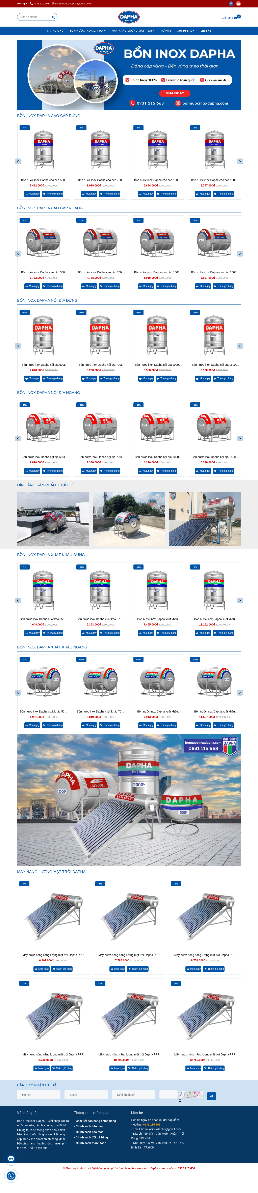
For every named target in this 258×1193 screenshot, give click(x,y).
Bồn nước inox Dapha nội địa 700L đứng (101, 365)
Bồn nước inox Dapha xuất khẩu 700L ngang (101, 712)
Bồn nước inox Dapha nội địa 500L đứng (44, 365)
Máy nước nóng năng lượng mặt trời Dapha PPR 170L (205, 955)
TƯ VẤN (165, 30)
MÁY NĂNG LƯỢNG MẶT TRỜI (133, 30)
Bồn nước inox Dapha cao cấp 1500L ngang (214, 272)
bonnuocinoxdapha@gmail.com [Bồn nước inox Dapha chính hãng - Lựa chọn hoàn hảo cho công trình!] (71, 3)
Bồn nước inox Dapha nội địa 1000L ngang (157, 457)
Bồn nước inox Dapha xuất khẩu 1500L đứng (214, 619)
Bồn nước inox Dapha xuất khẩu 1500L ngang (214, 712)
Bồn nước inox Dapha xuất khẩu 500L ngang (44, 712)
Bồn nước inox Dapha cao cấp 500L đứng (43, 180)
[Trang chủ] (129, 17)
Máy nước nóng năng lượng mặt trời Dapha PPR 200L (53, 1055)
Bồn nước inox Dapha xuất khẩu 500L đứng (44, 619)
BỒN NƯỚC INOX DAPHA (88, 30)
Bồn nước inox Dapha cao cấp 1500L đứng (214, 180)
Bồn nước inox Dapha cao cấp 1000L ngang (157, 272)
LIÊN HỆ (206, 30)
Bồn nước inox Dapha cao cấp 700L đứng (100, 180)
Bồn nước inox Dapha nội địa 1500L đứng (214, 365)
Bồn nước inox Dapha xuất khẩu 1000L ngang (157, 712)
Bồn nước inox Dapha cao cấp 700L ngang (100, 272)
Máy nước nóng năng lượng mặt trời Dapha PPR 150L (129, 955)
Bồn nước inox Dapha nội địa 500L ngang (44, 457)
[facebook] (232, 3)
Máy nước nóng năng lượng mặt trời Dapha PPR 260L (205, 1055)
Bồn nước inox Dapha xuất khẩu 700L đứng (101, 619)
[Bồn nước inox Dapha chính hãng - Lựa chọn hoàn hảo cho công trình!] (231, 17)
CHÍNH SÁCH (186, 30)
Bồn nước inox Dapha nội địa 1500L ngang (214, 457)
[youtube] (239, 3)
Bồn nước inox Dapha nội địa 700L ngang (101, 457)
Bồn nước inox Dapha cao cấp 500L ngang (43, 272)
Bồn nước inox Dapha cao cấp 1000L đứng (157, 180)
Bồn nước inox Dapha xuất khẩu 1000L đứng (157, 619)
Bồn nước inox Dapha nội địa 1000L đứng (157, 365)
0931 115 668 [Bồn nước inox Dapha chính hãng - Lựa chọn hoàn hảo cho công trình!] (39, 3)
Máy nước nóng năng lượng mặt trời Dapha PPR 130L (53, 955)
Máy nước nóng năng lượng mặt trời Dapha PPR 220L (129, 1055)
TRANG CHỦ (55, 30)
